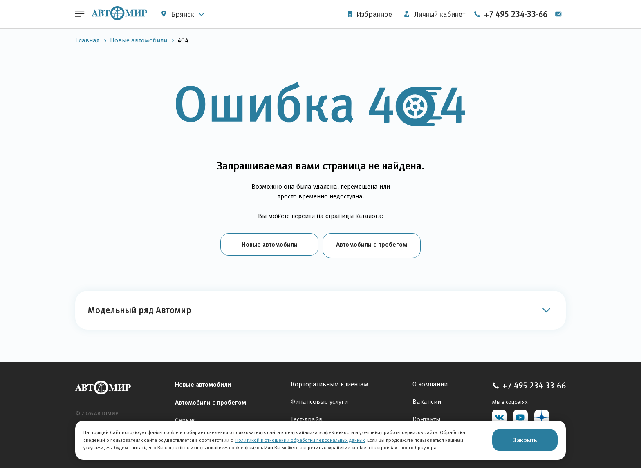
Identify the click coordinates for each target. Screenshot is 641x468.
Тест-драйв (307, 417)
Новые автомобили (138, 40)
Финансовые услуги (319, 399)
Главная (87, 40)
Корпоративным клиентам (329, 382)
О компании (430, 382)
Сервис (185, 418)
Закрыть (525, 439)
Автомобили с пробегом (371, 244)
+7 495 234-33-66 (525, 14)
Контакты (426, 417)
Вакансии (426, 399)
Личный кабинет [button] (433, 14)
